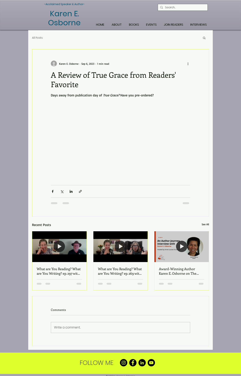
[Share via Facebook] (52, 191)
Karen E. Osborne (64, 18)
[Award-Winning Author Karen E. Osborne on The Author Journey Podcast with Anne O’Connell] (181, 246)
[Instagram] (123, 362)
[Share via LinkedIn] (71, 191)
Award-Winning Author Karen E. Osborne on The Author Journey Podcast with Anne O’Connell (180, 271)
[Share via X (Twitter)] (62, 191)
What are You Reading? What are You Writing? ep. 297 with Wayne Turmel (59, 271)
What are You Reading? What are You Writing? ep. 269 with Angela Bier (120, 271)
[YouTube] (151, 362)
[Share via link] (80, 191)
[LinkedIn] (142, 362)
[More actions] (188, 63)
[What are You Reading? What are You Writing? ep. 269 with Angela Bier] (120, 246)
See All (205, 224)
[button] (204, 37)
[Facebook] (133, 362)
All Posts (37, 37)
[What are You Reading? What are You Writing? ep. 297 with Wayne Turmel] (59, 246)
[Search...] (182, 7)
